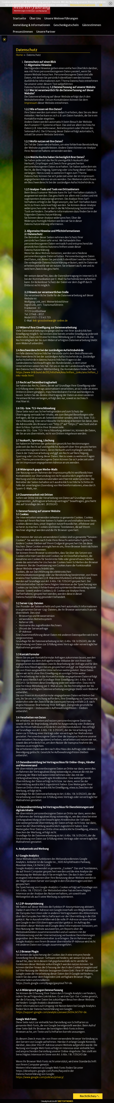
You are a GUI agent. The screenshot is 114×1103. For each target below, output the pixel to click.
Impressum (30, 102)
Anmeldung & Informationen (31, 25)
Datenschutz (26, 50)
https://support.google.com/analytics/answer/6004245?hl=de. (51, 1012)
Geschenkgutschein (66, 25)
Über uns (35, 18)
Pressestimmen (23, 31)
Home (19, 54)
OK (100, 4)
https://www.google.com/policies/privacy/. (40, 1077)
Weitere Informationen (82, 4)
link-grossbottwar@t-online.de (50, 320)
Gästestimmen (91, 25)
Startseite (19, 18)
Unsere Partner (45, 31)
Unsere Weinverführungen (61, 18)
